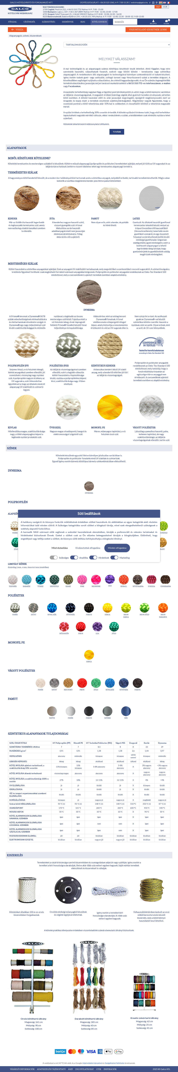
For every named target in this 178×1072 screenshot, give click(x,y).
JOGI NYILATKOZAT (84, 1069)
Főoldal (12, 21)
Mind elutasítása (60, 548)
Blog (82, 21)
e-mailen (166, 83)
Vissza (17, 29)
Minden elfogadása (117, 548)
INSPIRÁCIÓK (110, 1069)
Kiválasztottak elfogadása (87, 548)
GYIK (99, 1069)
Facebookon (74, 86)
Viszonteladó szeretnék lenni (148, 29)
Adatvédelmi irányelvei (92, 1063)
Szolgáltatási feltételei (115, 1063)
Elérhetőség (48, 21)
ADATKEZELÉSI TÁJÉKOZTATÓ (51, 1069)
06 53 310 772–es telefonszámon (144, 83)
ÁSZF (70, 1069)
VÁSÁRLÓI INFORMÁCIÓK (22, 1069)
